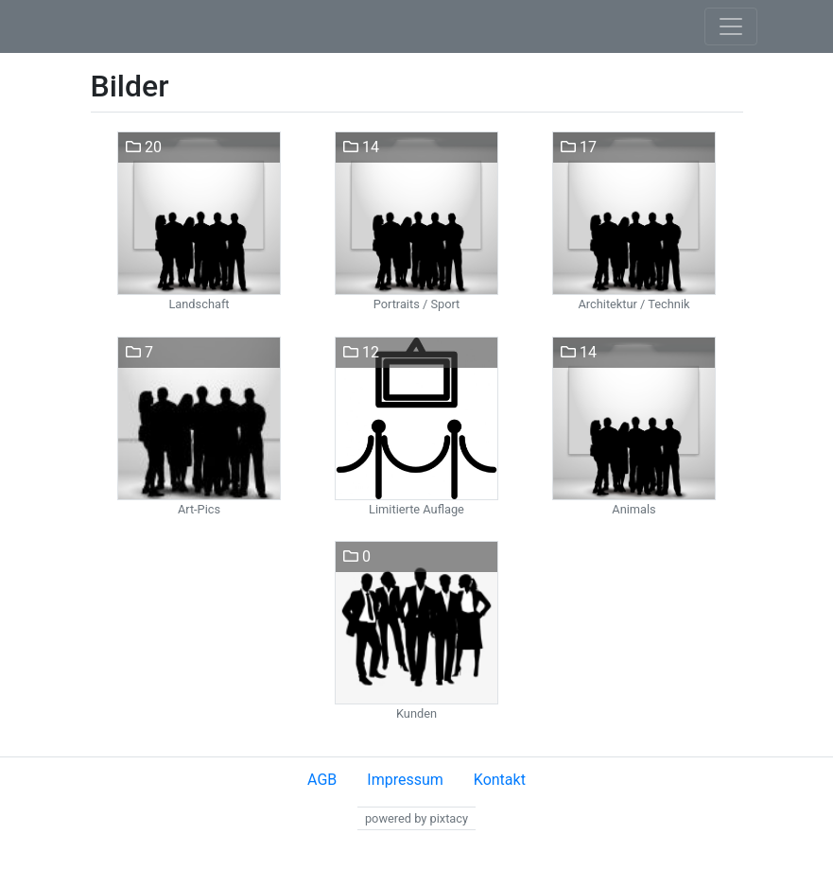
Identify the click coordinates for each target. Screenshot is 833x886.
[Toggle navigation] (730, 26)
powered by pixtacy (416, 818)
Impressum (405, 780)
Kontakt (500, 780)
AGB (322, 780)
